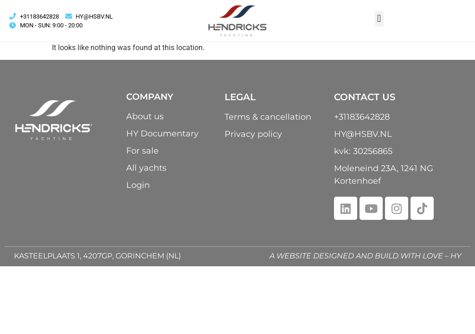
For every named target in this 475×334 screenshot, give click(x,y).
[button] (379, 18)
